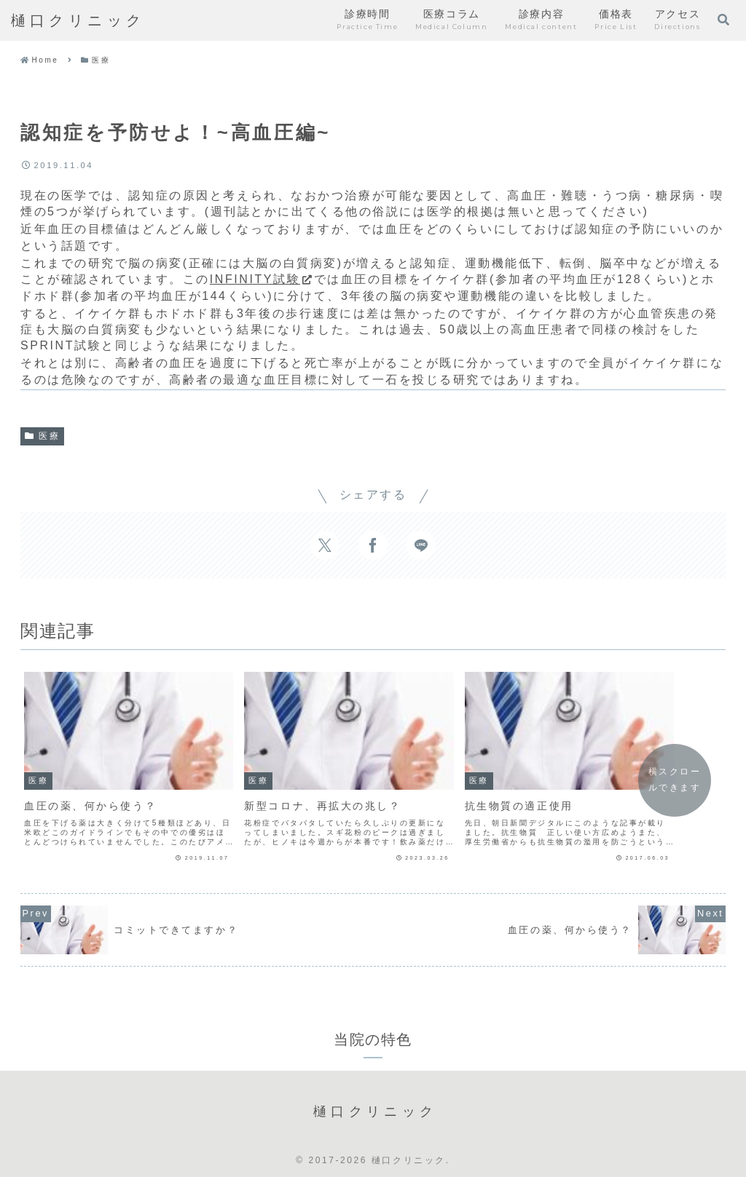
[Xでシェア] (324, 545)
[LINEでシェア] (421, 545)
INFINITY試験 (262, 279)
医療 (42, 436)
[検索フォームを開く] (723, 19)
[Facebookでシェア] (373, 545)
